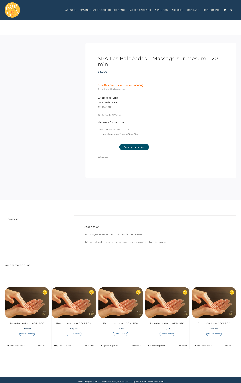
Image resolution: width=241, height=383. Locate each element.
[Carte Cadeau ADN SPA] (214, 302)
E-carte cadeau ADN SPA (27, 323)
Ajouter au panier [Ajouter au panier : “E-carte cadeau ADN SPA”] (17, 346)
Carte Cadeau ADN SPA (214, 323)
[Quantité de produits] (107, 147)
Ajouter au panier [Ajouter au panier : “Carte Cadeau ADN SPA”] (204, 346)
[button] (231, 10)
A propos (104, 382)
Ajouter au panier (134, 147)
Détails (44, 346)
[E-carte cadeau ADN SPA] (27, 302)
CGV (96, 382)
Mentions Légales (84, 382)
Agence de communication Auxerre (148, 382)
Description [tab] (13, 219)
